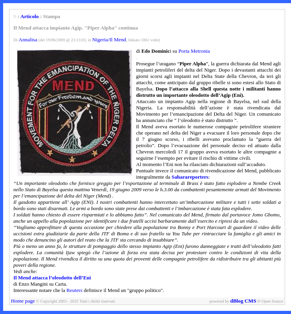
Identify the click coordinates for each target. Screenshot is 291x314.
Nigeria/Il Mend (109, 39)
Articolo (29, 16)
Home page (23, 301)
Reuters (74, 290)
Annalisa (27, 39)
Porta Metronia (194, 51)
